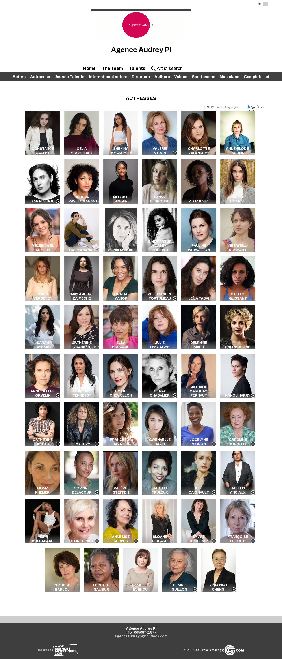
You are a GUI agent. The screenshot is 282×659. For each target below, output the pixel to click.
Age (251, 107)
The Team (112, 68)
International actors (108, 77)
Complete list (256, 77)
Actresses (40, 77)
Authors (162, 77)
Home (89, 68)
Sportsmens (203, 77)
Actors (19, 77)
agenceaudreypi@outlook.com (141, 636)
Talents (137, 68)
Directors (141, 77)
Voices (180, 77)
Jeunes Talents (69, 77)
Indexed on (58, 650)
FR (259, 4)
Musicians (229, 77)
